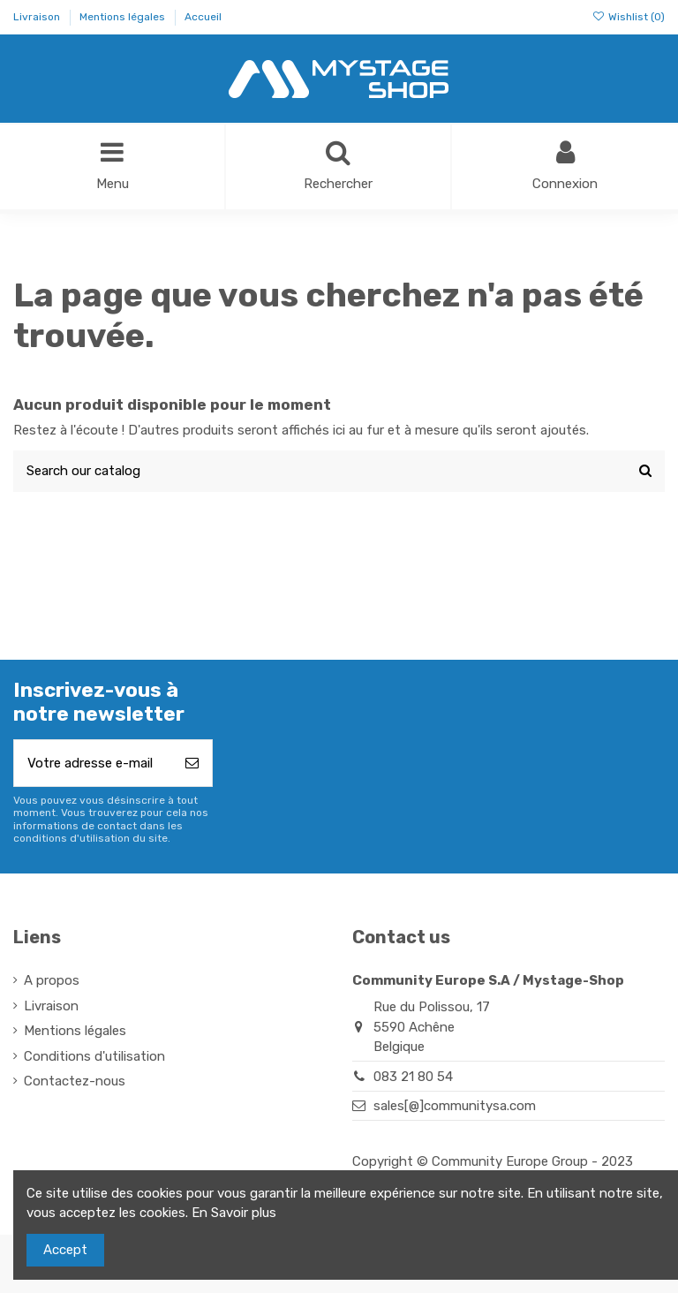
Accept (65, 1250)
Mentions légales (123, 17)
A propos (51, 981)
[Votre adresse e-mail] (93, 763)
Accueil (203, 17)
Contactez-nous (74, 1082)
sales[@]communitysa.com (454, 1106)
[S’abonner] (192, 763)
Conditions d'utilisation (94, 1056)
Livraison (38, 17)
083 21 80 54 (413, 1077)
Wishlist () (628, 17)
